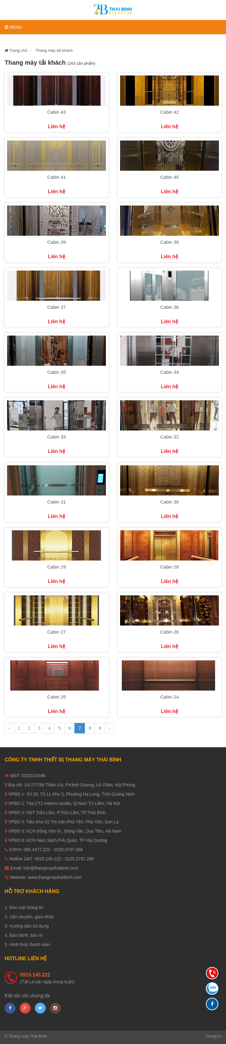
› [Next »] (110, 728)
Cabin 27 (56, 631)
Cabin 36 (169, 307)
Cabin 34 (169, 372)
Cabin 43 (56, 112)
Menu (13, 27)
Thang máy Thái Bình (28, 1036)
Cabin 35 (56, 372)
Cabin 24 (169, 696)
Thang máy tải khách (54, 50)
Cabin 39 (56, 242)
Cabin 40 (169, 177)
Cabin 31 (56, 501)
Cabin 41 (56, 177)
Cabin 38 (169, 242)
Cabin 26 (169, 631)
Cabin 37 (56, 307)
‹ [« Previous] (9, 728)
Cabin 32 (169, 436)
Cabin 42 (169, 112)
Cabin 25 (56, 696)
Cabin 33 (56, 436)
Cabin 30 (169, 501)
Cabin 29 (56, 566)
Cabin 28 (169, 566)
